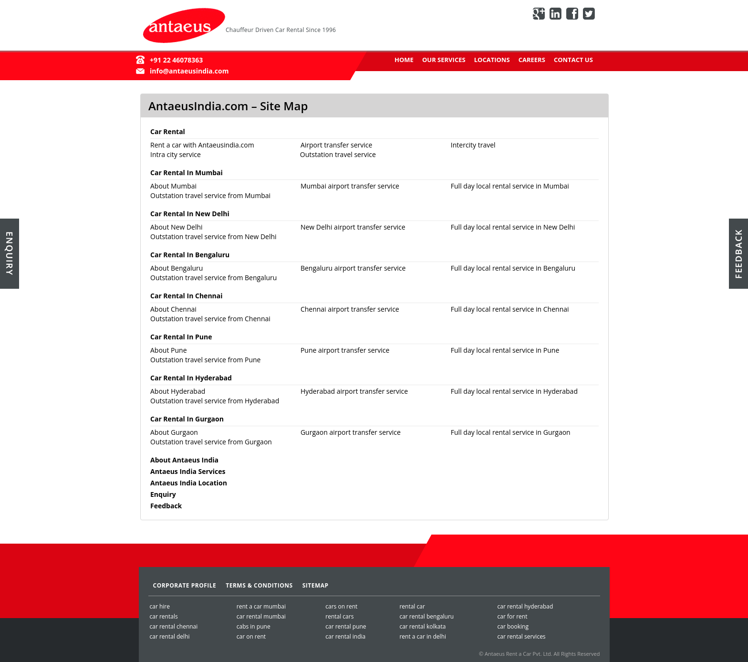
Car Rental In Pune (181, 336)
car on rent (251, 636)
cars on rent (341, 606)
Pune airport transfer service (345, 350)
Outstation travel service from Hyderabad (214, 400)
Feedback (166, 505)
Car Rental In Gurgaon (187, 418)
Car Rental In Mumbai (186, 172)
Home (404, 59)
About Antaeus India (184, 459)
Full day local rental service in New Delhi (513, 226)
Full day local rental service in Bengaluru (513, 268)
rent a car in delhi (422, 636)
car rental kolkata (422, 626)
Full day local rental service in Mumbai (510, 185)
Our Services (444, 59)
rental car (412, 606)
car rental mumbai (261, 616)
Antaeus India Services (188, 471)
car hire (160, 606)
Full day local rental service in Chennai (510, 309)
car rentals (164, 616)
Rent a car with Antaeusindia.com (202, 144)
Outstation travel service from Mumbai (210, 195)
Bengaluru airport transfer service (353, 268)
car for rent (512, 616)
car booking (512, 626)
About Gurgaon (174, 432)
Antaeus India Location (188, 482)
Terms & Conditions (259, 585)
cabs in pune (253, 626)
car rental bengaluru (426, 616)
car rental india (345, 636)
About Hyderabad (177, 391)
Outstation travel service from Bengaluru (213, 277)
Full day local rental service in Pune (505, 350)
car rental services (521, 636)
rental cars (339, 616)
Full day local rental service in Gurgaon (511, 432)
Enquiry (163, 494)
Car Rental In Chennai (186, 295)
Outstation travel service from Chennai (210, 318)
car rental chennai (174, 626)
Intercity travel (473, 144)
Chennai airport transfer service (350, 309)
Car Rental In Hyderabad (191, 377)
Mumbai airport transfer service (350, 185)
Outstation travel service (338, 154)
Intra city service (175, 154)
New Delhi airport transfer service (353, 226)
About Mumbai (173, 185)
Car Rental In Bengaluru (189, 254)
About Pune (168, 350)
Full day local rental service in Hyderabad (514, 391)
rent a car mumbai (261, 606)
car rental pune (345, 626)
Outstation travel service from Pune (205, 359)
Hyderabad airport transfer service (354, 391)
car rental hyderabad (525, 606)
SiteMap (315, 585)
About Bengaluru (176, 268)
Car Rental (167, 131)
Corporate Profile (185, 585)
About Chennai (173, 309)
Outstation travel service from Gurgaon (211, 441)
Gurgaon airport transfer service (351, 432)
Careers (532, 59)
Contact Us (573, 59)
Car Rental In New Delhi (189, 213)
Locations (492, 59)
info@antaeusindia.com (189, 70)
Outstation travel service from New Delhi (213, 236)
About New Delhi (176, 226)
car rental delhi (170, 636)
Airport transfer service (336, 144)
